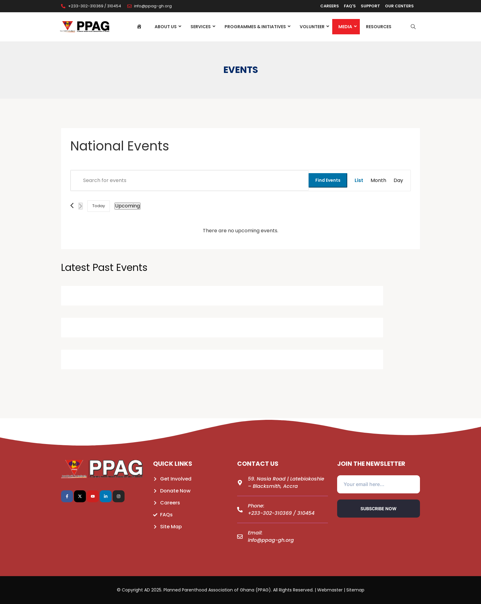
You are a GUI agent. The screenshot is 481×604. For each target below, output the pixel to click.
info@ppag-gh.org (271, 540)
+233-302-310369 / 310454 (281, 513)
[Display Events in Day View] (398, 180)
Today (98, 206)
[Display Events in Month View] (378, 180)
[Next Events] (80, 206)
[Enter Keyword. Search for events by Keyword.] (190, 180)
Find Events (328, 180)
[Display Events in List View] (359, 180)
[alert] (240, 231)
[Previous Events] (72, 205)
